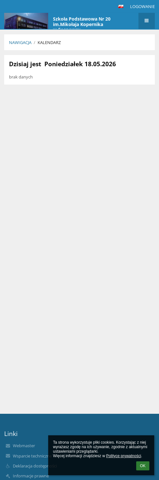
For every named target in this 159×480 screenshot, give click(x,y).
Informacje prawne (31, 476)
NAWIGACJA (20, 42)
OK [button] (143, 466)
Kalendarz (49, 42)
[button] (121, 6)
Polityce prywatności (123, 456)
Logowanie (142, 6)
